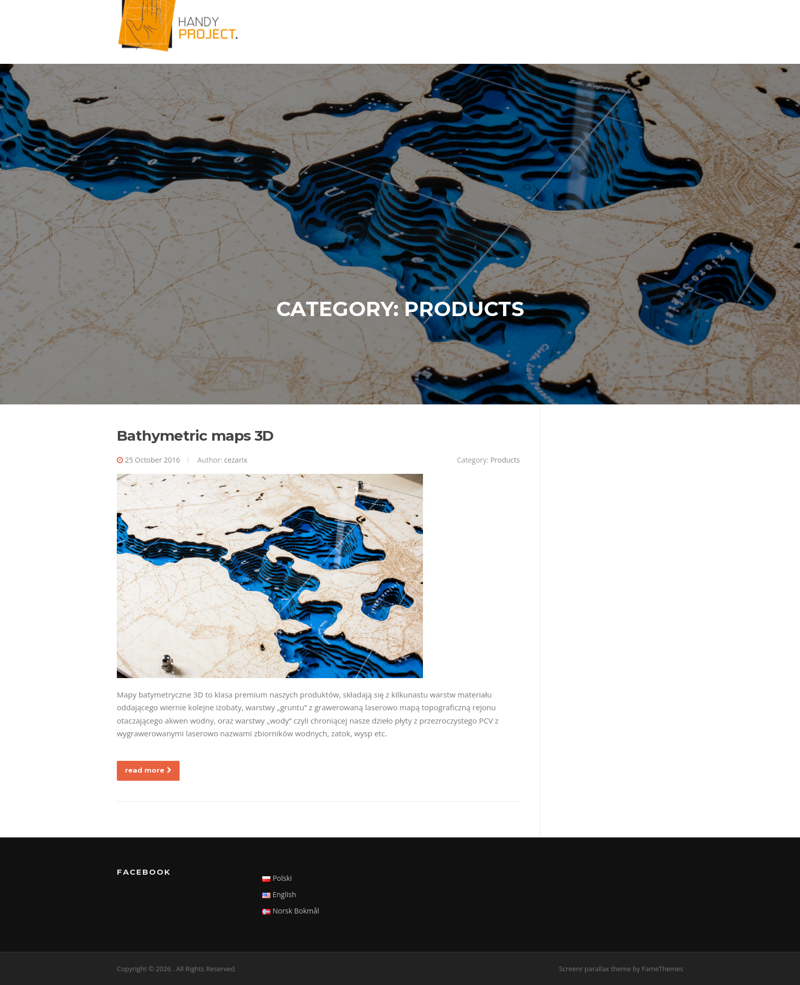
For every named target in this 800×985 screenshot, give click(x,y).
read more (148, 770)
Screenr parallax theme (595, 968)
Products (505, 460)
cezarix (235, 460)
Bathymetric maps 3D (195, 435)
